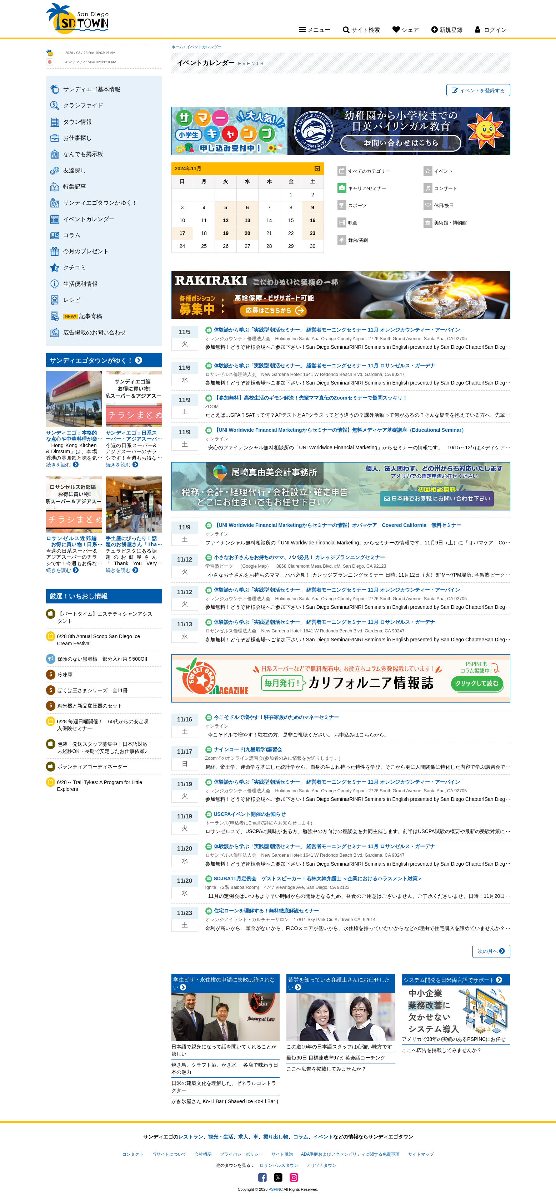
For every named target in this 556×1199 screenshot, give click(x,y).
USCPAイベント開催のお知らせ (250, 814)
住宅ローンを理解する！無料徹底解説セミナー (266, 911)
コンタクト (133, 1154)
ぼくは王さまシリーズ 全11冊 (92, 690)
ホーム (177, 47)
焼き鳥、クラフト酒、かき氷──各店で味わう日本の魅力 (225, 1068)
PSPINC (276, 1189)
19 (226, 233)
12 (226, 220)
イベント (443, 171)
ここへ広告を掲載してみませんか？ (326, 1069)
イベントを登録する (478, 90)
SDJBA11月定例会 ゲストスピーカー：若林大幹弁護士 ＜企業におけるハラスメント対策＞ (318, 878)
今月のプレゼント (86, 251)
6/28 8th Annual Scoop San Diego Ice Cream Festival (98, 639)
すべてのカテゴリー (369, 171)
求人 (243, 1137)
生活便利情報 (80, 283)
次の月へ (491, 951)
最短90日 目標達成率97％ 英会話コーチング (335, 1058)
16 (313, 220)
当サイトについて (169, 1154)
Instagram (294, 1177)
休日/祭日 (444, 205)
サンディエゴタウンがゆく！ (100, 202)
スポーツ (357, 205)
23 (313, 233)
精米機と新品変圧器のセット (89, 706)
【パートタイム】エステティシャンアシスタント (104, 617)
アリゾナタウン (321, 1165)
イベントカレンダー (89, 219)
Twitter (278, 1177)
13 (247, 220)
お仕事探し (77, 137)
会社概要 (203, 1154)
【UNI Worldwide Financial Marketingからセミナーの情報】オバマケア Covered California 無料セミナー (338, 525)
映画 (352, 222)
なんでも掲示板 (83, 154)
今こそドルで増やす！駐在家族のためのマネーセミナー (276, 717)
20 (247, 233)
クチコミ (74, 267)
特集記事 (74, 186)
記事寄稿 (90, 316)
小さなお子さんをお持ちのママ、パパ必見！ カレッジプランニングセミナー (299, 557)
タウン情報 (77, 121)
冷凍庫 (64, 674)
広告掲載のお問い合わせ (94, 332)
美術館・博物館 (450, 222)
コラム (71, 235)
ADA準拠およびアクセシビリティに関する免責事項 (350, 1154)
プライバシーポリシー (241, 1154)
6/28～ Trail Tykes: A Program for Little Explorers (99, 785)
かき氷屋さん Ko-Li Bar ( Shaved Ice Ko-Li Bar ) (225, 1101)
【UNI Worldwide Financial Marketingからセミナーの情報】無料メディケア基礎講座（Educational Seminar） (340, 430)
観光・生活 (220, 1137)
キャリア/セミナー (367, 188)
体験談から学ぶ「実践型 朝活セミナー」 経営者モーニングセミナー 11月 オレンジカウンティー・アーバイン (337, 330)
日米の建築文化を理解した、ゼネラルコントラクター (223, 1086)
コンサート (445, 188)
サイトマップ (421, 1154)
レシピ (71, 300)
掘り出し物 (275, 1137)
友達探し (74, 170)
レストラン (190, 1137)
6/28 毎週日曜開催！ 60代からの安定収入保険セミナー (103, 725)
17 (182, 233)
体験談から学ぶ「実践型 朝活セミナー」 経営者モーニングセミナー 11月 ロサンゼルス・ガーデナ (324, 365)
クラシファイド (83, 105)
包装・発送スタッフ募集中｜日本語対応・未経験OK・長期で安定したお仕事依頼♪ (104, 747)
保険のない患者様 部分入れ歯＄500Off (104, 659)
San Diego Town (77, 20)
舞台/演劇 (358, 240)
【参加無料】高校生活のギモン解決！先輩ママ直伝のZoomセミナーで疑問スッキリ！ (310, 398)
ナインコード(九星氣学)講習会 (248, 749)
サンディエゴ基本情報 (91, 89)
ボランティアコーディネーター (92, 766)
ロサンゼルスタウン (279, 1165)
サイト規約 (282, 1154)
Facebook (262, 1177)
